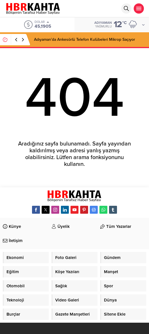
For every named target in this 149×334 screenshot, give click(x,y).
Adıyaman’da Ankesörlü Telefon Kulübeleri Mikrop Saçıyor (84, 39)
